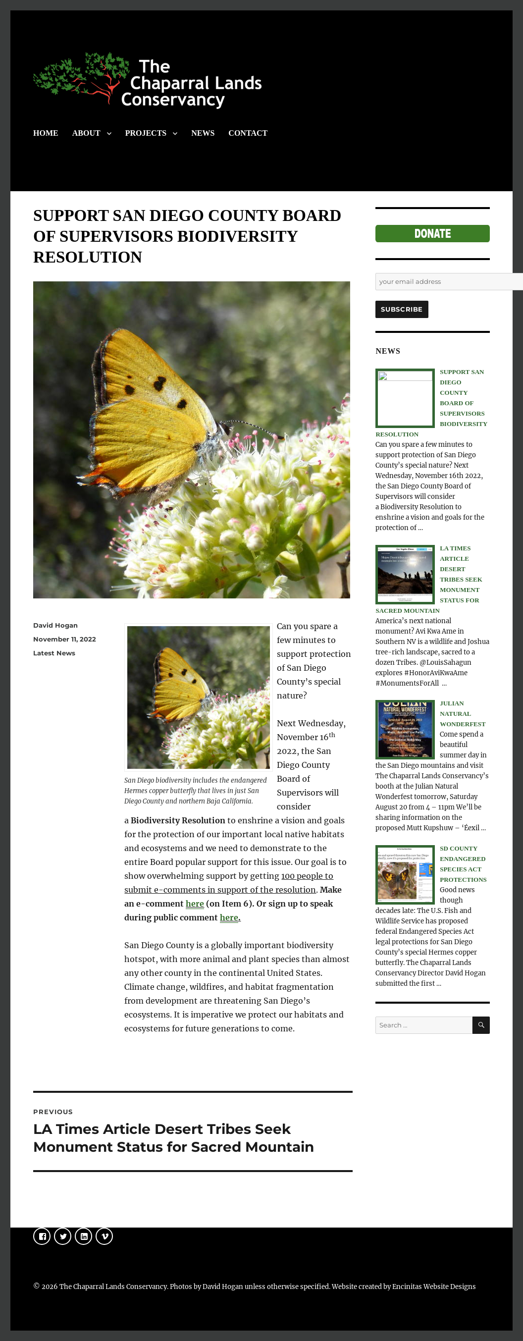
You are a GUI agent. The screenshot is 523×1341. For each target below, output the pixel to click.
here (195, 904)
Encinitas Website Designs (434, 1287)
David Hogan (55, 625)
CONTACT (247, 133)
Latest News (54, 653)
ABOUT (86, 133)
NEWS (202, 133)
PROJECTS (146, 133)
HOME (45, 133)
